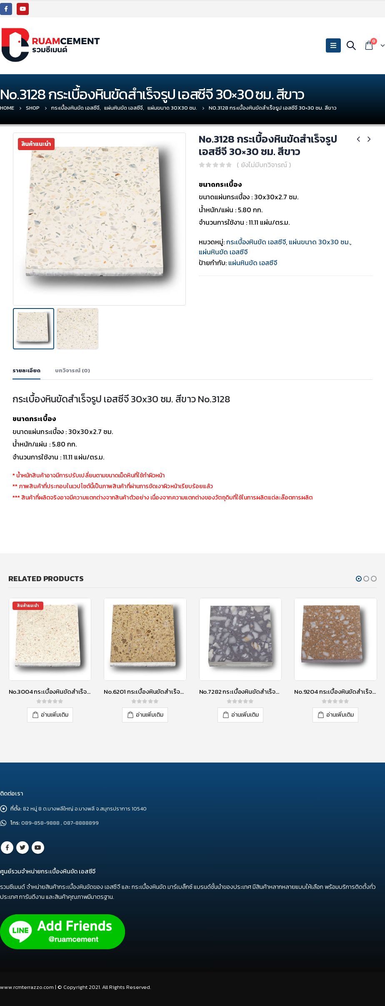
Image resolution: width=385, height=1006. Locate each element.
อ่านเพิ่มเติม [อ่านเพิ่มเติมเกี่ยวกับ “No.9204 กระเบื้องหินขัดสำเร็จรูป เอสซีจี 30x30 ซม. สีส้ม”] (340, 714)
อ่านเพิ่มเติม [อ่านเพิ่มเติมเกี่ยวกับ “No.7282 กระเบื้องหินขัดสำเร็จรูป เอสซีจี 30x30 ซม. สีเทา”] (245, 714)
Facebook (7, 847)
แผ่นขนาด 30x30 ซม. (319, 242)
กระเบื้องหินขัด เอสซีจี (256, 242)
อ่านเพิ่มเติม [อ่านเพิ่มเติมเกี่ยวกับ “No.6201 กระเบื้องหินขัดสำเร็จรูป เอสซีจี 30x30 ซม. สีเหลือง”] (149, 714)
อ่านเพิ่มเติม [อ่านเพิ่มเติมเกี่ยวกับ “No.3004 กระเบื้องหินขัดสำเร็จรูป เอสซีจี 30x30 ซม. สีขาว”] (54, 714)
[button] (358, 579)
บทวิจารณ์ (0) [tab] (72, 370)
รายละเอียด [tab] (26, 370)
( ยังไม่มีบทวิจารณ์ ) (264, 165)
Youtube (38, 847)
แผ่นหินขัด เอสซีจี (223, 252)
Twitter (22, 847)
